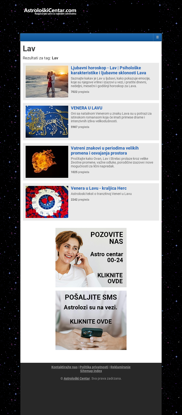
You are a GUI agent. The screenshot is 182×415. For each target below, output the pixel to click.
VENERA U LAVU (86, 107)
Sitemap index (91, 371)
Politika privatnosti (94, 367)
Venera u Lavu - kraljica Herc (99, 188)
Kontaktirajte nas (64, 367)
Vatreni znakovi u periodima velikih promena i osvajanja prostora (105, 151)
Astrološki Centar (77, 378)
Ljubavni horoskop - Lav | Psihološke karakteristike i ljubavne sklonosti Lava (108, 70)
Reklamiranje (120, 367)
